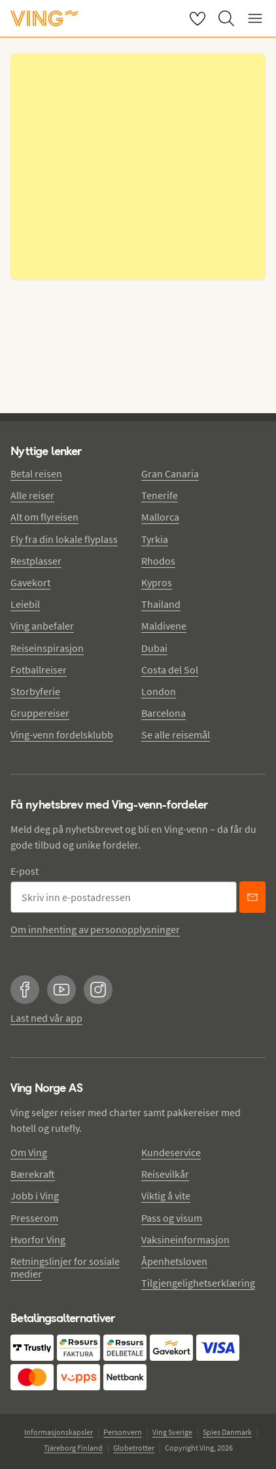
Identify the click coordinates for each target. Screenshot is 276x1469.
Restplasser (35, 560)
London (158, 691)
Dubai (154, 647)
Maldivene (163, 625)
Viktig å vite (165, 1195)
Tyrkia (154, 539)
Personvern (122, 1432)
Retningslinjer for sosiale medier (65, 1267)
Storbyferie (35, 691)
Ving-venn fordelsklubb (61, 734)
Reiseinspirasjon (47, 647)
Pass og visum (171, 1217)
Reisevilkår (165, 1173)
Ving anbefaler (42, 625)
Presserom (34, 1217)
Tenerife (159, 495)
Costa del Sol (169, 669)
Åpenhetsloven (174, 1261)
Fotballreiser (38, 669)
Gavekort (30, 582)
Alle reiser (32, 495)
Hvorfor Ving (37, 1239)
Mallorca (160, 516)
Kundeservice (171, 1152)
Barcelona (163, 712)
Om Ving (28, 1152)
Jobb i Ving (34, 1195)
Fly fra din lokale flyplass (64, 539)
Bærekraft (32, 1173)
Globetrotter (133, 1448)
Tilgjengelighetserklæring (198, 1282)
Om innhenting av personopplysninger (95, 929)
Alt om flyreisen (44, 516)
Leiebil (25, 604)
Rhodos (158, 560)
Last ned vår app (46, 1017)
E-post (24, 870)
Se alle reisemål (175, 734)
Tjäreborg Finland (73, 1448)
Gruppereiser (39, 712)
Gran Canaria (170, 473)
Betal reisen (36, 473)
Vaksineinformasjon (185, 1239)
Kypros (156, 582)
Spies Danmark (227, 1432)
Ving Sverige (172, 1432)
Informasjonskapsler (58, 1432)
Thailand (161, 604)
